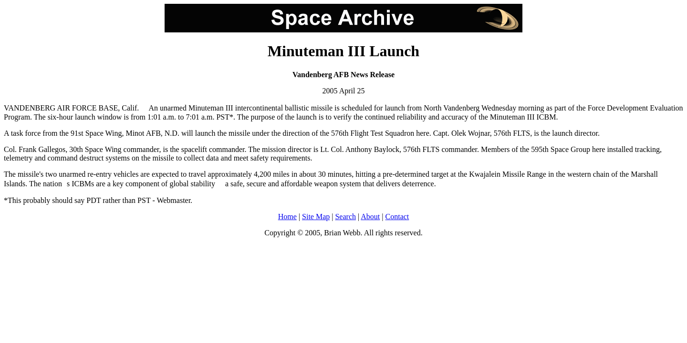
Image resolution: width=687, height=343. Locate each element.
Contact (397, 216)
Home (287, 216)
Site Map (316, 216)
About (370, 216)
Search (345, 216)
